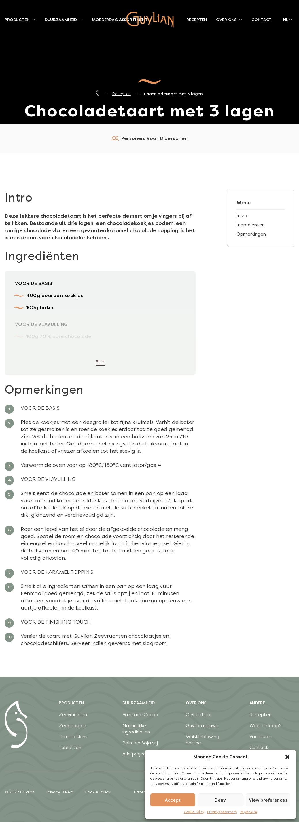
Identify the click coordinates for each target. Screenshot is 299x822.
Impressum (248, 812)
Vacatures (260, 736)
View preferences (268, 800)
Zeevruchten (73, 714)
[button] (287, 757)
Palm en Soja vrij (140, 743)
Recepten (121, 93)
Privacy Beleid (59, 792)
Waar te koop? (265, 725)
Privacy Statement (222, 812)
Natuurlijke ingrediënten (136, 729)
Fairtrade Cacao (140, 714)
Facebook (143, 792)
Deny (220, 800)
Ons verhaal (198, 714)
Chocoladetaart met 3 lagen (173, 93)
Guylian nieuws (202, 725)
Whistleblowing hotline (202, 740)
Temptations (73, 736)
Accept (173, 800)
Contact (258, 747)
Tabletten (70, 747)
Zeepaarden (72, 725)
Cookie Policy (194, 812)
